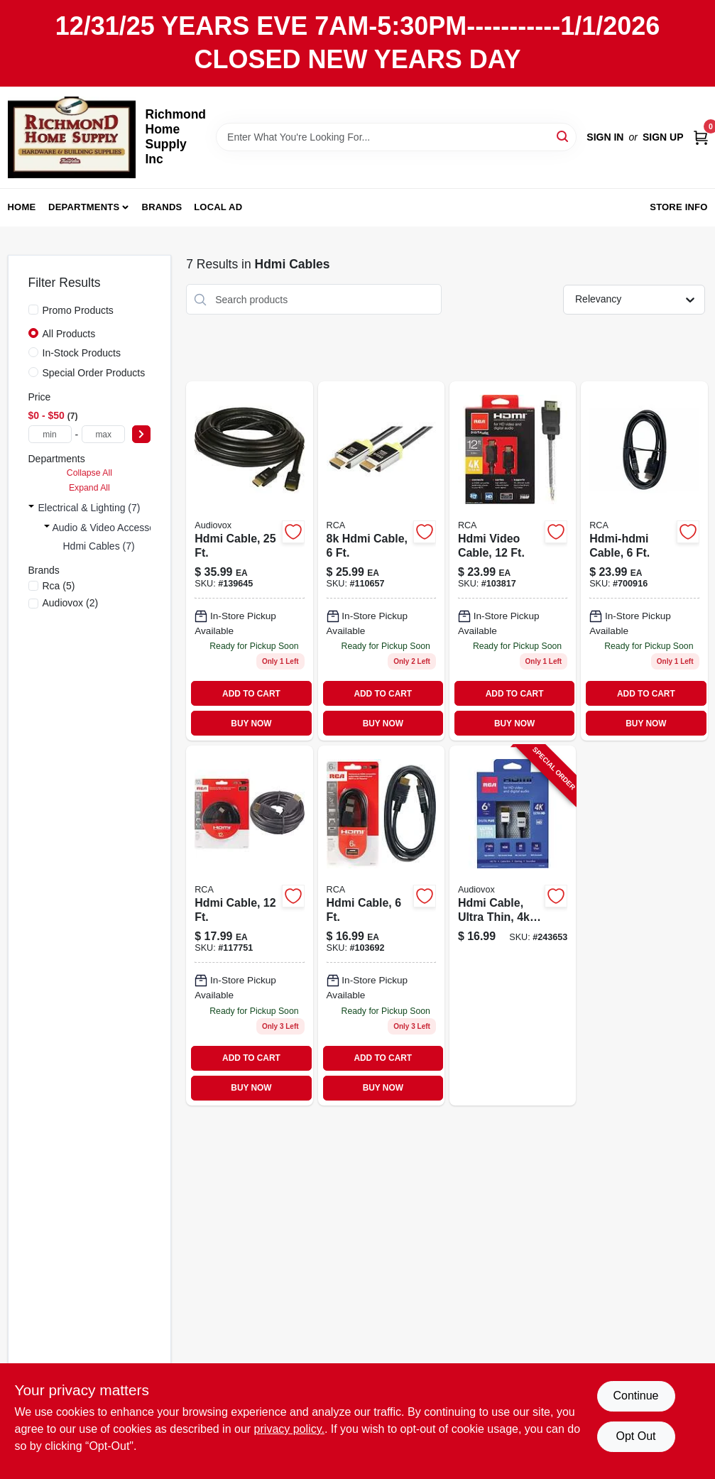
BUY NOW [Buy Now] (251, 723)
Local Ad (218, 207)
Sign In (604, 137)
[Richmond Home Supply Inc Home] (72, 137)
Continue (635, 1396)
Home (22, 207)
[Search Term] (396, 137)
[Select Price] (141, 434)
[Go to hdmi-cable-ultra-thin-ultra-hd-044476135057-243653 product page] (512, 925)
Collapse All (89, 473)
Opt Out (635, 1436)
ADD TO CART (251, 694)
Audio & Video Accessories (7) (119, 527)
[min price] (50, 434)
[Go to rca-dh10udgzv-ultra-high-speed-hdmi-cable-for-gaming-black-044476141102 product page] (381, 561)
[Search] (563, 136)
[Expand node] (31, 508)
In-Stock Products (82, 352)
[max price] (103, 434)
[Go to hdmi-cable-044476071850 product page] (249, 561)
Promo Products (78, 310)
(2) (71, 602)
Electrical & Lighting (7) (89, 507)
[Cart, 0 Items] (701, 136)
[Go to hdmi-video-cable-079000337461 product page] (512, 561)
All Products (69, 333)
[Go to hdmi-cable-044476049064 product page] (249, 925)
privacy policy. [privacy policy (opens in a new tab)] (289, 1429)
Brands (162, 207)
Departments (83, 207)
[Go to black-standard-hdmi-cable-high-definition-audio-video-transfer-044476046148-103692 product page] (381, 925)
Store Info (678, 207)
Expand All (89, 488)
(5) (59, 585)
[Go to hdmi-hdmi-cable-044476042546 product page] (644, 561)
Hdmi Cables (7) (99, 546)
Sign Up (663, 137)
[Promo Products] (33, 310)
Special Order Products (94, 372)
